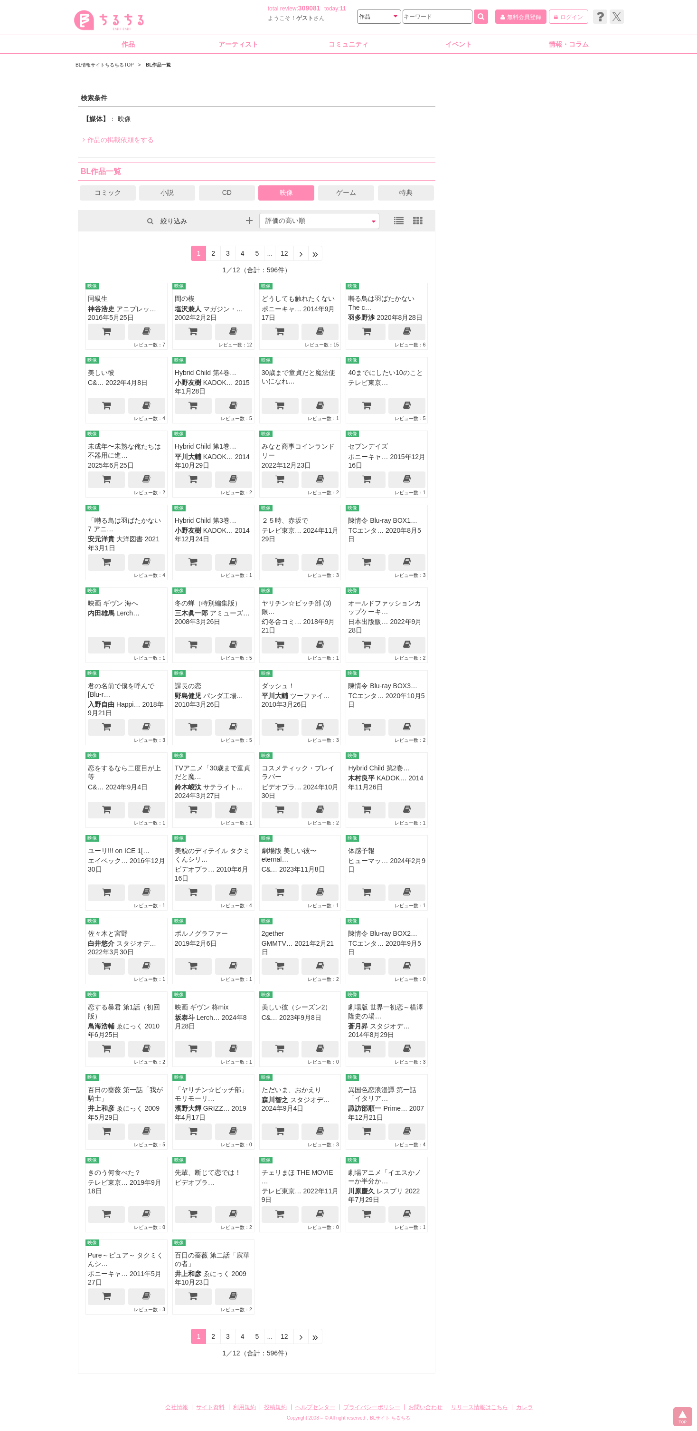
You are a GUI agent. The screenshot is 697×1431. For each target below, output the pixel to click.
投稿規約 (275, 1407)
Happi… (128, 704)
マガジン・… (223, 309)
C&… (96, 382)
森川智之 (275, 1100)
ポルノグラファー (201, 933)
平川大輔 (188, 457)
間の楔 (185, 298)
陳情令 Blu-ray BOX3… (382, 686)
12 (284, 253)
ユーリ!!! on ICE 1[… (119, 851)
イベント (458, 44)
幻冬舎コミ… (281, 621)
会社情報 (176, 1407)
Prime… (395, 1108)
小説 (167, 192)
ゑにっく (129, 1026)
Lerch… (128, 613)
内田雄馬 (101, 613)
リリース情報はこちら (479, 1407)
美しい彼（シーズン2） (297, 1007)
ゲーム (346, 192)
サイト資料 (210, 1407)
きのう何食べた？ (114, 1172)
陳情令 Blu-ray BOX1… (382, 520)
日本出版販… (368, 621)
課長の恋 (188, 686)
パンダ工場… (223, 696)
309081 (309, 8)
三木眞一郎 (191, 613)
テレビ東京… (368, 382)
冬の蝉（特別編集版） (208, 603)
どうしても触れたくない (298, 298)
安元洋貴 (101, 539)
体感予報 (361, 851)
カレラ (524, 1407)
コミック (107, 192)
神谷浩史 (101, 309)
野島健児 (188, 696)
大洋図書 (129, 539)
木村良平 (361, 778)
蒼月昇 (358, 1026)
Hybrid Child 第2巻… (379, 768)
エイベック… (108, 860)
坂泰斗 (185, 1017)
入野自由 (101, 704)
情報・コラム (569, 44)
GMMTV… (277, 943)
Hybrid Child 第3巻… (205, 520)
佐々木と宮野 (108, 933)
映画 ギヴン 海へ (113, 603)
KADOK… (218, 382)
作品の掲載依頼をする (118, 140)
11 (343, 8)
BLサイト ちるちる (390, 1418)
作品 (128, 44)
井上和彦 (101, 1108)
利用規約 (244, 1407)
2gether (273, 933)
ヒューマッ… (368, 860)
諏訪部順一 (364, 1108)
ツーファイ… (310, 696)
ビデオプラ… (281, 787)
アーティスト (238, 44)
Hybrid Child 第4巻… (205, 372)
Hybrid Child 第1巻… (205, 446)
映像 (286, 192)
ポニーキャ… (281, 309)
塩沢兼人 (188, 309)
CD (227, 192)
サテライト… (223, 787)
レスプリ (390, 1191)
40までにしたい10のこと (385, 372)
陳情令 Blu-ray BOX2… (382, 933)
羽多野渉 (361, 317)
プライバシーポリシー (371, 1407)
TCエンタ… (366, 530)
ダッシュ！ (278, 686)
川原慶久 (361, 1191)
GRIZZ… (216, 1108)
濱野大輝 (188, 1108)
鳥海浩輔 (101, 1026)
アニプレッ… (136, 309)
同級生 (98, 298)
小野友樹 (188, 382)
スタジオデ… (136, 943)
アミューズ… (230, 613)
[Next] (301, 253)
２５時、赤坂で (285, 520)
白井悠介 (101, 943)
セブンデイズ (368, 446)
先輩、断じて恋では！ (208, 1172)
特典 (406, 192)
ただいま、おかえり (291, 1090)
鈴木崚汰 (188, 787)
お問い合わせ (425, 1407)
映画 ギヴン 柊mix (202, 1007)
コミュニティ (348, 44)
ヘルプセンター (315, 1407)
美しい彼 (101, 372)
